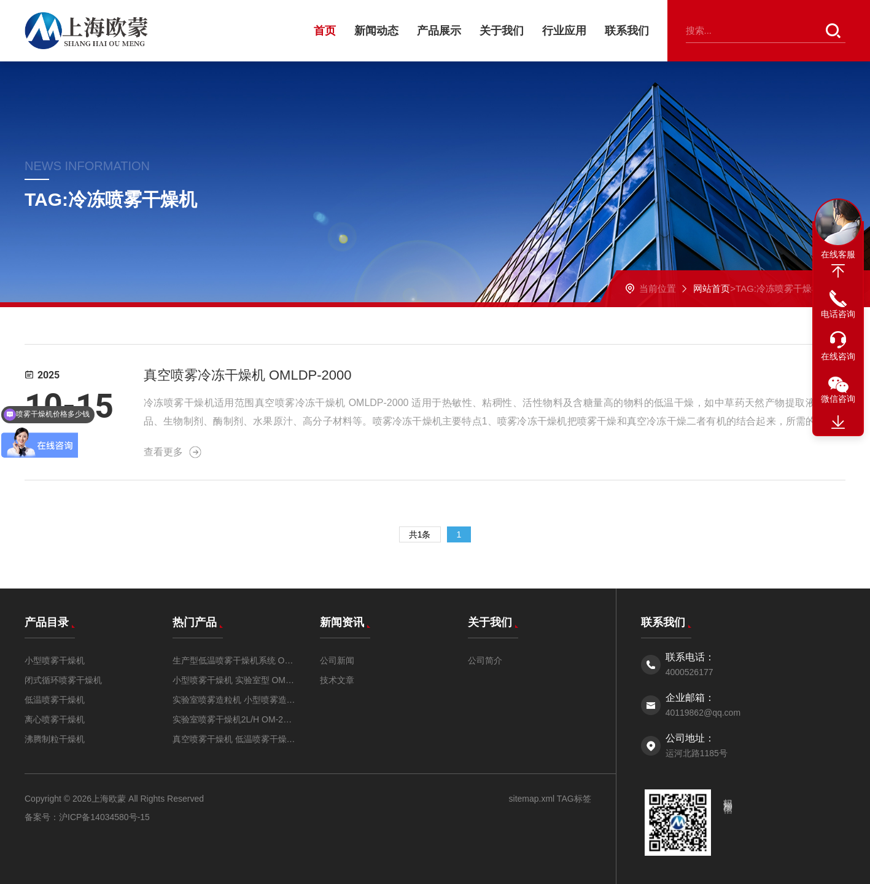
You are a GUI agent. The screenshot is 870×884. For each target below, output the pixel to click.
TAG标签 (572, 799)
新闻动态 (376, 31)
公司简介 (485, 660)
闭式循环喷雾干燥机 (63, 680)
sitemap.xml (532, 799)
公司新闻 (337, 660)
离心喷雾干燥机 (55, 719)
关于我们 (502, 31)
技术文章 (337, 680)
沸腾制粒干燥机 (55, 739)
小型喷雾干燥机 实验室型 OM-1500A (234, 680)
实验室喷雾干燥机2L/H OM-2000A (234, 719)
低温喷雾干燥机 (55, 700)
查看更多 (172, 452)
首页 (325, 31)
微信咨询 (838, 399)
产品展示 (439, 31)
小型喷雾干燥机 (55, 660)
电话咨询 (838, 314)
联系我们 (627, 31)
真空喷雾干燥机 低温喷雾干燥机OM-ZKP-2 (234, 739)
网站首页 (711, 288)
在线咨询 (838, 356)
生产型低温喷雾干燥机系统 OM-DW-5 (234, 660)
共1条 (420, 534)
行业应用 (564, 31)
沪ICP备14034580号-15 (104, 817)
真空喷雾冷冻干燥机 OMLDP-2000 (248, 375)
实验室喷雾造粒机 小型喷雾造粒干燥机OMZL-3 (234, 700)
